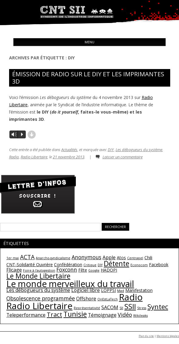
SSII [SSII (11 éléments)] (130, 306)
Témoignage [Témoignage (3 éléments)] (102, 315)
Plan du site (146, 336)
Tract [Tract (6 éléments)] (54, 314)
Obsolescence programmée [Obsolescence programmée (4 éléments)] (40, 298)
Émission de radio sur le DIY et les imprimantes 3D (88, 77)
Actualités (69, 149)
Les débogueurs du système (139, 149)
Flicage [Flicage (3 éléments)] (14, 269)
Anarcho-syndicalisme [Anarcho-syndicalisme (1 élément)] (53, 258)
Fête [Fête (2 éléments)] (82, 270)
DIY (111, 149)
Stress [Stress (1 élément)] (141, 308)
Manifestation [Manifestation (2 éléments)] (139, 290)
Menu (89, 42)
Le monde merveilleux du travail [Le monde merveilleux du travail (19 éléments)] (70, 283)
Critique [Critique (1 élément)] (89, 265)
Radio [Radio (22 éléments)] (131, 297)
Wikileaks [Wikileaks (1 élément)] (140, 315)
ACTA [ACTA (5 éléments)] (27, 257)
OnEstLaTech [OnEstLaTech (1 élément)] (107, 299)
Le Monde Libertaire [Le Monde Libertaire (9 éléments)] (38, 276)
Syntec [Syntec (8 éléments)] (157, 306)
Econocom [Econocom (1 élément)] (139, 265)
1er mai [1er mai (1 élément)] (12, 258)
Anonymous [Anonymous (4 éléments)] (86, 257)
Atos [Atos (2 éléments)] (121, 257)
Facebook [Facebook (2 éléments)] (158, 264)
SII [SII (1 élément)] (121, 308)
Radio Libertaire (34, 157)
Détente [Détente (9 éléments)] (116, 263)
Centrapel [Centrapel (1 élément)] (135, 258)
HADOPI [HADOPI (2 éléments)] (109, 270)
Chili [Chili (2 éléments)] (148, 257)
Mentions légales (168, 336)
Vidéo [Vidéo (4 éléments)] (125, 314)
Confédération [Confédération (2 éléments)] (68, 264)
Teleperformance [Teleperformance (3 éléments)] (26, 315)
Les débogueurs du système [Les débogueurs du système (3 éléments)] (38, 290)
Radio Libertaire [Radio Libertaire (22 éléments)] (39, 306)
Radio (14, 157)
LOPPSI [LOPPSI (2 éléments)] (108, 290)
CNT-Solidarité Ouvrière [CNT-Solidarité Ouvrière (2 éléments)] (29, 264)
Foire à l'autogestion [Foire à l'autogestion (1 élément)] (39, 270)
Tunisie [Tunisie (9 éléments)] (75, 314)
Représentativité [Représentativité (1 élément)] (87, 308)
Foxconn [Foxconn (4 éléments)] (66, 269)
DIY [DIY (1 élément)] (100, 265)
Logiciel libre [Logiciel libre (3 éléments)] (85, 290)
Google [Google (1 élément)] (94, 270)
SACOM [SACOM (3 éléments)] (109, 307)
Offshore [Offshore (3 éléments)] (86, 298)
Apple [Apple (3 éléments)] (109, 257)
